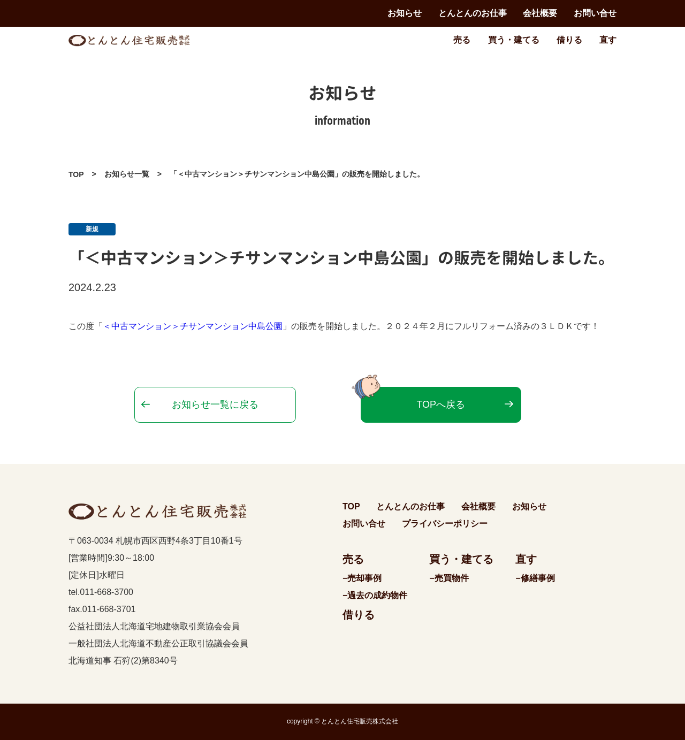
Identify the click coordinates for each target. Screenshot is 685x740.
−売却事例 (362, 578)
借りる (569, 39)
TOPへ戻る (440, 404)
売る (461, 39)
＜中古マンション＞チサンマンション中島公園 (193, 326)
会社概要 (540, 13)
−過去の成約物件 (374, 595)
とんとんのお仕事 (472, 13)
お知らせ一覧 (126, 174)
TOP (76, 174)
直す (607, 39)
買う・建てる (513, 39)
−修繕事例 (534, 578)
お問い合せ (595, 13)
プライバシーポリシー (445, 523)
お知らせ (404, 13)
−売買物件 (448, 578)
